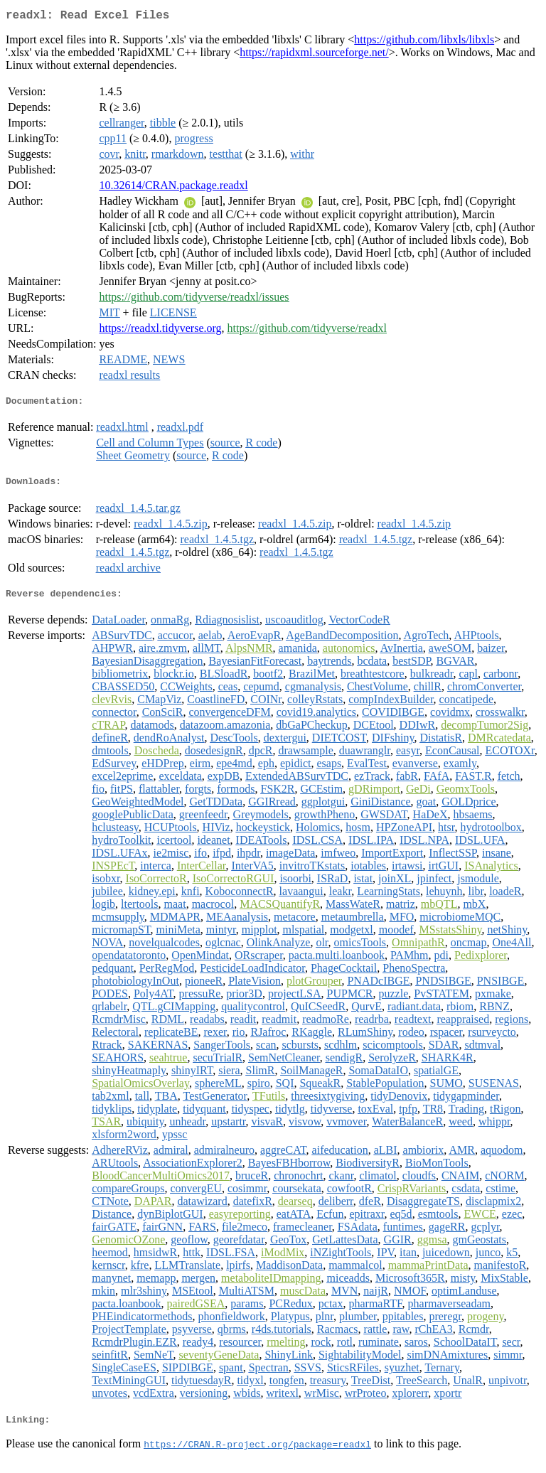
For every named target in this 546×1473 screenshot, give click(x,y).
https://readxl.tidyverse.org (160, 331)
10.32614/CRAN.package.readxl (173, 188)
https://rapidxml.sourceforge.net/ (314, 55)
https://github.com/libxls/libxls (424, 42)
